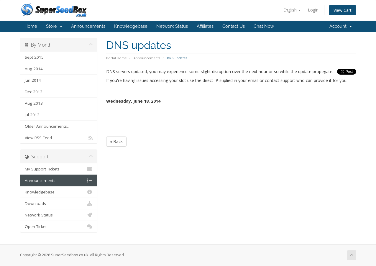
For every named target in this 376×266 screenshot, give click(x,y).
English (292, 10)
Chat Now (264, 26)
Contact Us (233, 26)
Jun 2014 (33, 80)
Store (54, 26)
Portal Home (116, 58)
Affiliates (205, 26)
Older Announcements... (47, 126)
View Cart (343, 10)
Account (340, 26)
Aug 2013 (34, 103)
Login (313, 10)
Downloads (59, 203)
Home (30, 26)
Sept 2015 (34, 57)
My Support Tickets (59, 169)
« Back (116, 141)
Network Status (172, 26)
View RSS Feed (59, 137)
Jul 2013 (32, 114)
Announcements (88, 26)
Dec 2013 (33, 91)
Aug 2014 (34, 68)
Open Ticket (59, 226)
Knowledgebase (130, 26)
